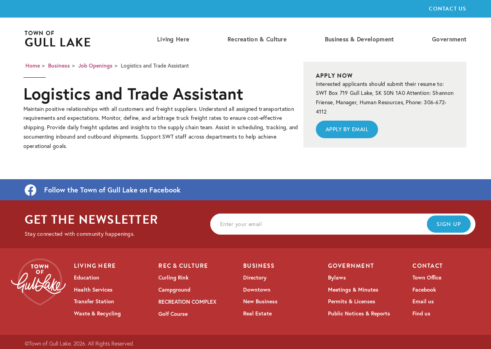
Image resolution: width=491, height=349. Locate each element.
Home (32, 65)
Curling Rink (173, 277)
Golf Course (173, 313)
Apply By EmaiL (347, 129)
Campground (174, 289)
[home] (58, 39)
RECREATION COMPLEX (187, 301)
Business (59, 65)
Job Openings (95, 65)
